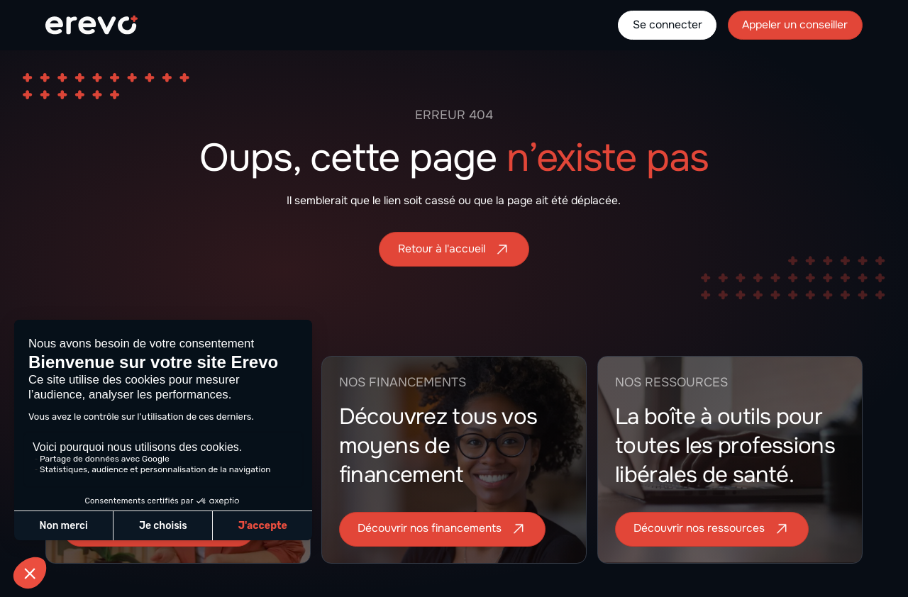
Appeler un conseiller (795, 25)
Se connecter (667, 25)
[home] (91, 25)
